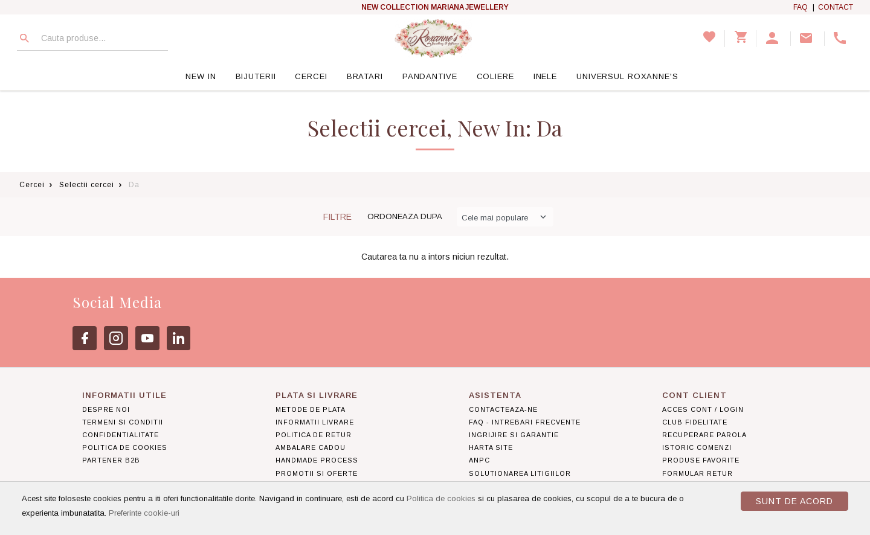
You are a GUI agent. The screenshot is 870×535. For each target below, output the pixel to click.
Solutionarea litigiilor (520, 473)
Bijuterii (256, 76)
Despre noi (106, 409)
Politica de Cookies (124, 447)
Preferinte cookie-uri (144, 512)
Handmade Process (317, 460)
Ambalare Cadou (311, 447)
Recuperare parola (704, 434)
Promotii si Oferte (317, 473)
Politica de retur (314, 434)
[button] (773, 38)
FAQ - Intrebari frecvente (525, 422)
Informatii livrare (315, 422)
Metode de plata (311, 409)
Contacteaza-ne (503, 409)
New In (200, 76)
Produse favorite (701, 460)
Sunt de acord (794, 501)
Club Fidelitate (694, 422)
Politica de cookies (441, 498)
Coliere (495, 76)
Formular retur (697, 473)
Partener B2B (111, 460)
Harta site (491, 447)
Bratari (365, 76)
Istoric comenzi (697, 447)
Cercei (311, 76)
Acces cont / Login (703, 409)
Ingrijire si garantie (514, 434)
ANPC (479, 460)
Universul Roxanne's (627, 76)
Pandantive (429, 76)
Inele (545, 76)
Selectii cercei (86, 185)
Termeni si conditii (122, 422)
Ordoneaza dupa (404, 216)
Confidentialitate (120, 434)
